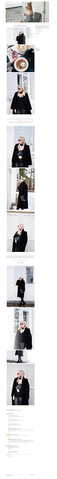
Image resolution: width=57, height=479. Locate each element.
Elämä (9, 410)
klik (22, 262)
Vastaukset (10, 427)
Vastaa (8, 417)
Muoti (12, 410)
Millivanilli (9, 434)
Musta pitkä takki (14, 410)
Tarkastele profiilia (37, 50)
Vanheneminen (20, 410)
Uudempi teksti (7, 474)
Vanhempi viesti (32, 474)
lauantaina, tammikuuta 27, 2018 (18, 439)
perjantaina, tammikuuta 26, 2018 (13, 415)
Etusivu (20, 474)
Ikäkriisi (10, 410)
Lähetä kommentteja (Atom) (10, 475)
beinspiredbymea (12, 428)
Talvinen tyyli (17, 410)
